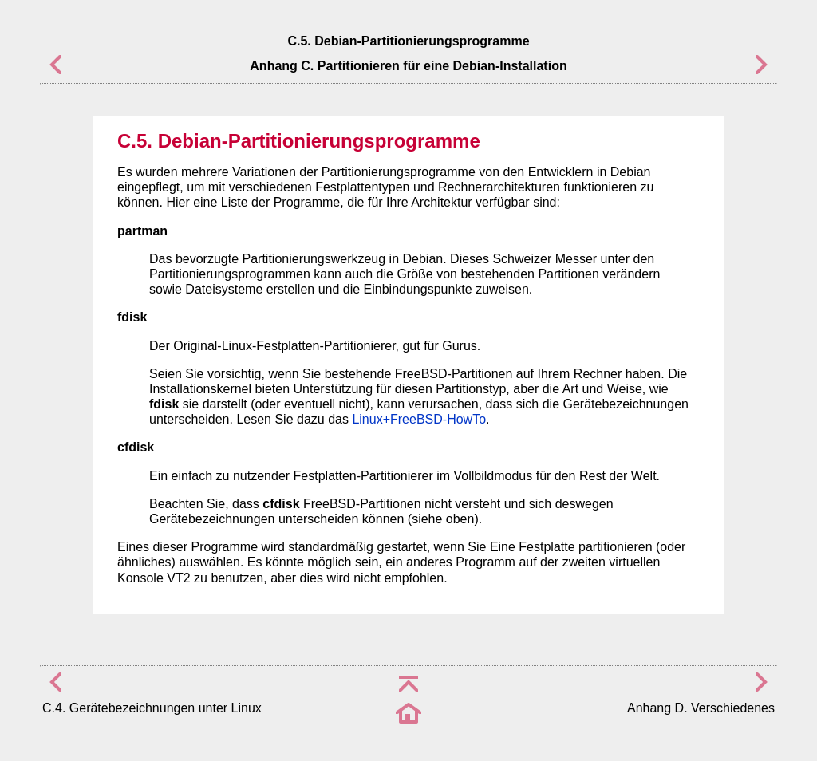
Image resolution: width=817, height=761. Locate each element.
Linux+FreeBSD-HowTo (419, 419)
